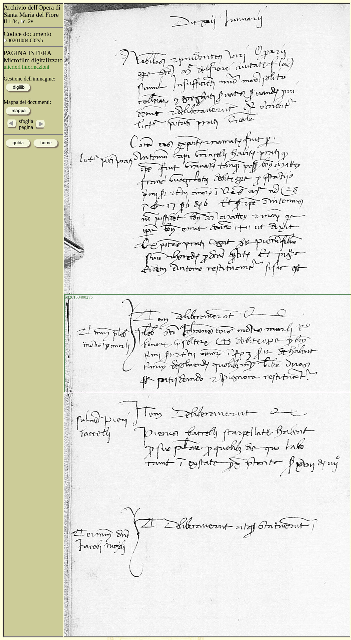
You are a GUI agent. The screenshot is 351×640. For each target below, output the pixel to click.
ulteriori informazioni (26, 67)
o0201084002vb (79, 297)
